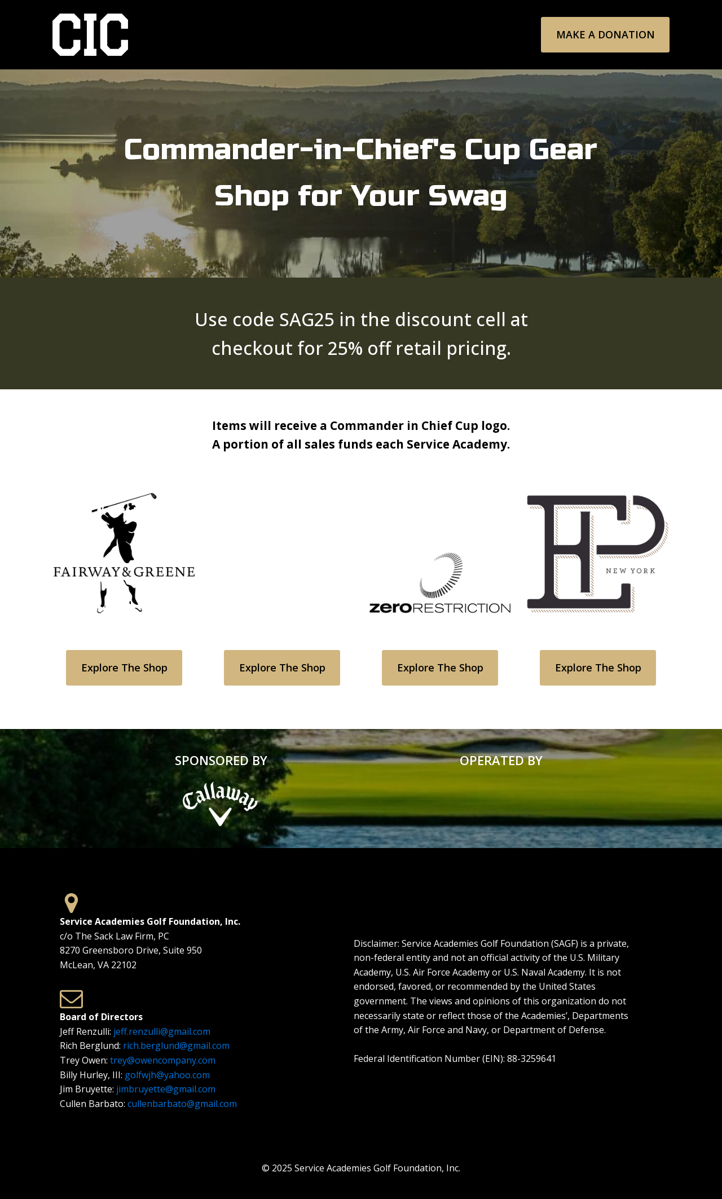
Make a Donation (605, 34)
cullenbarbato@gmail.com (182, 1103)
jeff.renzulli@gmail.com (161, 1031)
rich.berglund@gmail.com (176, 1045)
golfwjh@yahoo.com (167, 1075)
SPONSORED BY (221, 760)
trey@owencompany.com (162, 1060)
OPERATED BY (501, 760)
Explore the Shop (124, 667)
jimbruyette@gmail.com (165, 1089)
